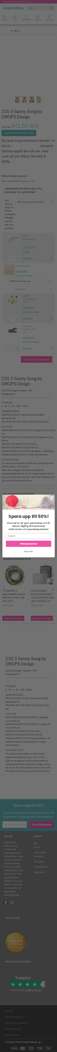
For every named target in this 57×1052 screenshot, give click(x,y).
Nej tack (28, 552)
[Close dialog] (52, 498)
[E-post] (28, 536)
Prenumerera (28, 544)
